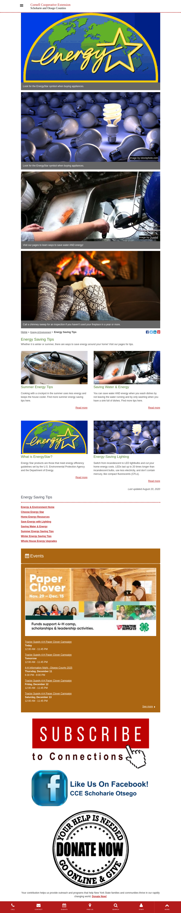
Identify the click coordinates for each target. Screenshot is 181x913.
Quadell (154, 237)
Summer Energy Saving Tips (37, 531)
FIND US (90, 906)
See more (147, 706)
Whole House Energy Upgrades (39, 541)
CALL (13, 906)
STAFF (141, 906)
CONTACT (38, 906)
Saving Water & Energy (34, 526)
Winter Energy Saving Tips (36, 536)
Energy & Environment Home (37, 507)
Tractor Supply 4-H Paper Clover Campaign (48, 641)
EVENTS (64, 906)
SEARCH (115, 906)
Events (34, 555)
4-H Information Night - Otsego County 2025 (48, 667)
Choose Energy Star (32, 512)
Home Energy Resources (35, 516)
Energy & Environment (40, 332)
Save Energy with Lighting (36, 521)
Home (24, 332)
